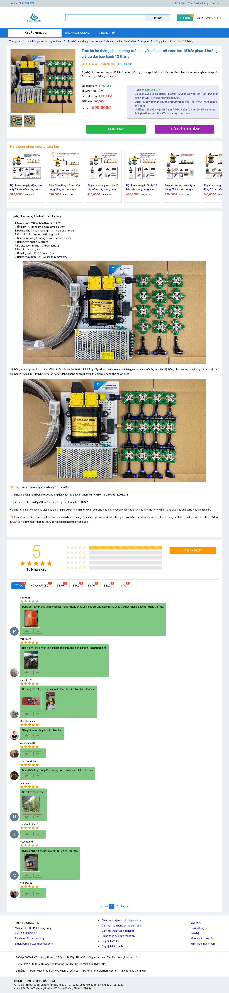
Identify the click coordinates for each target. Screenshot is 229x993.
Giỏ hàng (185, 17)
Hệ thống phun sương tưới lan (44, 41)
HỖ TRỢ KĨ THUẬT (107, 32)
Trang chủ (17, 41)
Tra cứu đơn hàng (198, 3)
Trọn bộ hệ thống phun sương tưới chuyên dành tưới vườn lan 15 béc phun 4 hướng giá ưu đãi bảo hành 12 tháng (130, 41)
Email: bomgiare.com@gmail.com (34, 943)
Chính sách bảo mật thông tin (118, 936)
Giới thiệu (179, 3)
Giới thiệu (196, 922)
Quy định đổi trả (110, 941)
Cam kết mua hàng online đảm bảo (121, 925)
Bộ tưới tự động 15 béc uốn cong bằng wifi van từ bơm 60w (103, 187)
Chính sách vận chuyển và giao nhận (122, 920)
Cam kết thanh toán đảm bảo (118, 930)
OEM (100, 91)
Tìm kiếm (157, 17)
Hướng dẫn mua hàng (203, 938)
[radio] (23, 563)
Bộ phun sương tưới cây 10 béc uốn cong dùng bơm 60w (141, 187)
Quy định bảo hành (112, 946)
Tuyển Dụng (197, 928)
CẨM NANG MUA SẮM (77, 32)
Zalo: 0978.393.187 (25, 933)
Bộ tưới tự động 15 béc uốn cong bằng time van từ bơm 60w (26, 187)
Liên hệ (215, 3)
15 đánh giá (107, 64)
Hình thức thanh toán (203, 943)
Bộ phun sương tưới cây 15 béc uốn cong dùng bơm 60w (180, 187)
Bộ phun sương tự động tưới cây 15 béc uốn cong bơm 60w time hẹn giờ (65, 187)
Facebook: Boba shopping (29, 938)
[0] (106, 906)
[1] (101, 906)
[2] (117, 906)
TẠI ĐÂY (83, 502)
